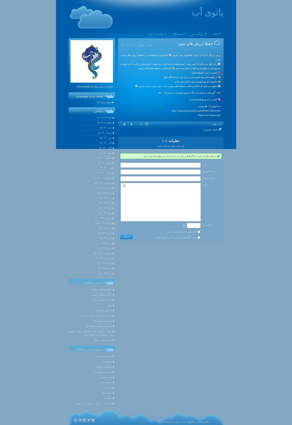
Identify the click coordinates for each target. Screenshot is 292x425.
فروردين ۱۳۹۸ (104, 258)
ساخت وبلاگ (203, 422)
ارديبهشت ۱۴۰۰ (104, 178)
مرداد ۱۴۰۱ (106, 133)
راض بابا (108, 387)
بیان (182, 156)
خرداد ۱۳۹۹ (106, 233)
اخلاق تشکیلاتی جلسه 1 (101, 300)
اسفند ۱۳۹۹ (105, 188)
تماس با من (156, 34)
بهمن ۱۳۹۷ (106, 268)
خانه (215, 34)
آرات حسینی (106, 377)
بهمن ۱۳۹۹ (106, 193)
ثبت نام (176, 156)
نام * (204, 164)
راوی (109, 305)
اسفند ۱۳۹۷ (105, 263)
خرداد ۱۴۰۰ (106, 173)
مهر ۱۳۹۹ (106, 213)
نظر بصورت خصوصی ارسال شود (181, 231)
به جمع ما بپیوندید (103, 356)
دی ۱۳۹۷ (107, 273)
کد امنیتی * (207, 225)
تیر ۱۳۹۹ (107, 228)
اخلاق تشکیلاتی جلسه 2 (101, 294)
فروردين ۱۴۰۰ (104, 183)
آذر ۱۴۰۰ (107, 143)
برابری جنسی (106, 382)
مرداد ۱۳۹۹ (106, 223)
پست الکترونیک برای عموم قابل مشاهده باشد (176, 237)
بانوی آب (207, 12)
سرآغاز (177, 34)
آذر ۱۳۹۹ (107, 203)
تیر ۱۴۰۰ (107, 168)
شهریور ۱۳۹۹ (105, 218)
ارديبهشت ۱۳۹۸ (104, 253)
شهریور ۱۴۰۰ (105, 158)
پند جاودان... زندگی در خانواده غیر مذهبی (94, 403)
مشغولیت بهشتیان (104, 366)
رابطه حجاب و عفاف (102, 340)
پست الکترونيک (209, 171)
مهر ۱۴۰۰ (106, 153)
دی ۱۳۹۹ (107, 198)
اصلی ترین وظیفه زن (102, 372)
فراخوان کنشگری (104, 310)
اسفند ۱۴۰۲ (105, 122)
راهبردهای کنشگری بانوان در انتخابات (95, 315)
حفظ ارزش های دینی (195, 44)
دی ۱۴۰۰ (107, 138)
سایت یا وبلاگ (208, 178)
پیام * (204, 185)
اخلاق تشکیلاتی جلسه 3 (101, 289)
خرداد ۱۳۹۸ (106, 248)
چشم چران (107, 393)
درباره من (197, 34)
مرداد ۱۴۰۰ (106, 163)
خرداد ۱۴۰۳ (106, 117)
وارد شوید (147, 156)
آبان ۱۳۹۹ (106, 208)
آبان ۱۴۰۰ (106, 148)
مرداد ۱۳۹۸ (106, 243)
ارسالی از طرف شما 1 (102, 321)
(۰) (165, 141)
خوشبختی (107, 361)
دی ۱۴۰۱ (107, 127)
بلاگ (193, 422)
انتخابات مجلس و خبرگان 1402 (98, 326)
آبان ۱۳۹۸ (106, 238)
